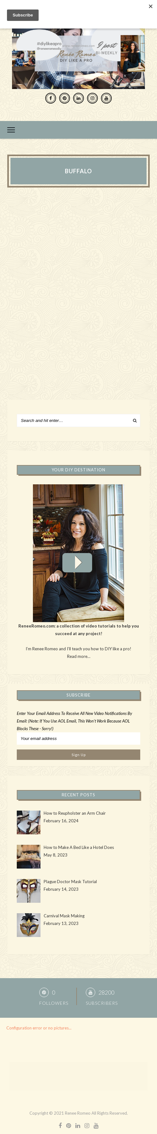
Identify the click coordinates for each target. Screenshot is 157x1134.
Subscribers (102, 1003)
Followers (53, 1003)
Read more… (78, 656)
